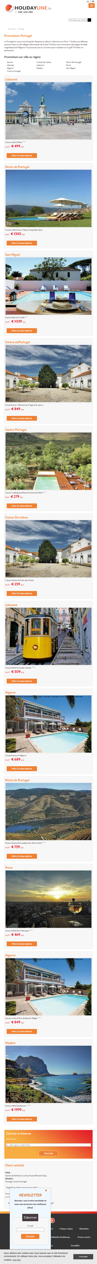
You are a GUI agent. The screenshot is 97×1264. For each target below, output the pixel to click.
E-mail (30, 1225)
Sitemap (66, 1237)
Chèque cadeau (66, 1228)
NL (88, 1)
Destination (11, 1139)
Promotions (12, 29)
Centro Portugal (14, 71)
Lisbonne (40, 65)
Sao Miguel (70, 68)
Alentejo (10, 65)
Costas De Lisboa (44, 62)
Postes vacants (84, 1237)
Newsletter (84, 1228)
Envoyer (30, 1236)
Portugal (21, 29)
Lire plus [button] (17, 1260)
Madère (40, 68)
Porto (68, 65)
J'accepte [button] (83, 1257)
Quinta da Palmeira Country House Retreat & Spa (26, 1175)
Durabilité (75, 1245)
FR (93, 1)
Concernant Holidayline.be (51, 1237)
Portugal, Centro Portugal (16, 1181)
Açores (10, 62)
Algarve (10, 68)
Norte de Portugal (73, 62)
